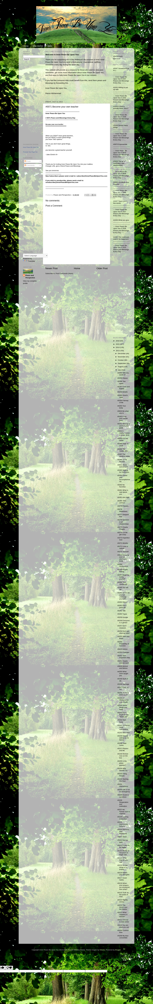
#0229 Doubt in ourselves (123, 796)
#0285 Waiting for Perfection (123, 471)
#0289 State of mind (122, 445)
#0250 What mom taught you (122, 673)
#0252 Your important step (123, 657)
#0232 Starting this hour (122, 780)
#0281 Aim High (123, 497)
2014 (118, 347)
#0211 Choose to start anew (123, 921)
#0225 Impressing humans (122, 824)
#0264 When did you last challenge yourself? (123, 596)
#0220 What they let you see (122, 860)
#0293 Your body (121, 407)
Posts (28, 161)
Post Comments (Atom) (64, 273)
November (122, 357)
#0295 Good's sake (122, 396)
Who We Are (38, 46)
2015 (118, 344)
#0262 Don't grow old (121, 606)
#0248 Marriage (123, 684)
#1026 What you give (121, 220)
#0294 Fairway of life (122, 401)
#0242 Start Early (121, 721)
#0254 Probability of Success (123, 644)
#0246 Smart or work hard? (123, 694)
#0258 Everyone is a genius (123, 621)
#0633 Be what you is (123, 412)
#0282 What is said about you (122, 492)
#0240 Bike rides (123, 733)
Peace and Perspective (30, 276)
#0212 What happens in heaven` (122, 914)
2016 (118, 341)
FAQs (50, 46)
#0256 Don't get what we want (123, 632)
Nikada (102, 950)
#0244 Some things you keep (122, 707)
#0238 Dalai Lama (121, 744)
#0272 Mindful (122, 543)
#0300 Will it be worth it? (123, 374)
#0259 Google (122, 617)
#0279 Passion (122, 506)
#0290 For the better (122, 439)
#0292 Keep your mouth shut (122, 418)
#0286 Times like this (122, 461)
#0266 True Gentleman (122, 583)
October (121, 360)
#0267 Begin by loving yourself (123, 577)
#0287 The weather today (123, 455)
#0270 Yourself (122, 552)
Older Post (102, 268)
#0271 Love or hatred (122, 547)
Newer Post (51, 268)
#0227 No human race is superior (123, 811)
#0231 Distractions (122, 785)
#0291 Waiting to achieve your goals (123, 426)
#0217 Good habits (122, 879)
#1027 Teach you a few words (120, 202)
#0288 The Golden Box (122, 450)
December (122, 353)
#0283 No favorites (121, 486)
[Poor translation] (9, 968)
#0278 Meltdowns (122, 510)
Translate (29, 261)
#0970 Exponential (120, 144)
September (122, 363)
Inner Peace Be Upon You (31, 147)
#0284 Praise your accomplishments (123, 478)
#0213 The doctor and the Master (122, 907)
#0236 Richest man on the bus (122, 756)
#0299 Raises (122, 378)
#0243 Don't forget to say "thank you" (122, 715)
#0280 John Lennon (121, 502)
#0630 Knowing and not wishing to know (123, 558)
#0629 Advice (122, 649)
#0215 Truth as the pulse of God (123, 895)
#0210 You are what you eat (123, 926)
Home (26, 46)
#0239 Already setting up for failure (123, 738)
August (121, 367)
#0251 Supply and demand (123, 662)
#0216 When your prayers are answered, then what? (123, 886)
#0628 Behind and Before (122, 667)
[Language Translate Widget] (35, 256)
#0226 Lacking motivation (122, 818)
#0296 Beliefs (122, 392)
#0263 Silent (122, 602)
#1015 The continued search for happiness (121, 238)
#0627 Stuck (122, 837)
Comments (30, 165)
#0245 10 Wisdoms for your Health (123, 700)
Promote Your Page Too (30, 152)
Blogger (118, 950)
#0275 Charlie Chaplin (122, 528)
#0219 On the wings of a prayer (122, 867)
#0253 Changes (123, 652)
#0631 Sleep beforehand (122, 466)
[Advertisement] (30, 101)
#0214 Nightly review (122, 901)
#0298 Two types (121, 382)
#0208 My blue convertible (122, 937)
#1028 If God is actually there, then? (120, 107)
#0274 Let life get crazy (122, 533)
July (119, 370)
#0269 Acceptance (122, 565)
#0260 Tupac (122, 614)
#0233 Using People (122, 775)
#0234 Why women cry (122, 769)
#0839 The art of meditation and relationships (119, 163)
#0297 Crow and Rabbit (123, 388)
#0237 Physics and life (122, 749)
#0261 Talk (121, 611)
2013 (118, 351)
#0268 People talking (122, 571)
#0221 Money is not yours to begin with (123, 853)
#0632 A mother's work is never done (123, 433)
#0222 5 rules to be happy (123, 846)
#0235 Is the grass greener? (122, 763)
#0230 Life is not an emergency (123, 791)
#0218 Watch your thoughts (123, 874)
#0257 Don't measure (121, 627)
